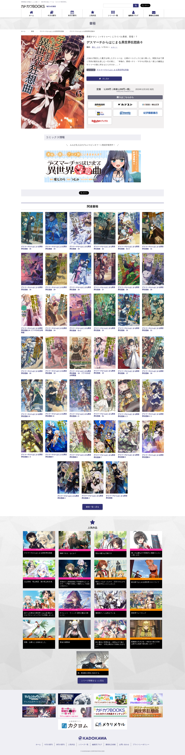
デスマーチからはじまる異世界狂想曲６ (82, 31)
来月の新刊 (72, 15)
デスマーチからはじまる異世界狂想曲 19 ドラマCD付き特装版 (80, 373)
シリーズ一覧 (113, 15)
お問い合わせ (124, 744)
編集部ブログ (133, 15)
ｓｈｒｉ (114, 47)
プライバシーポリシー (141, 744)
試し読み (104, 79)
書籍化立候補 (154, 15)
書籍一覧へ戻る (92, 507)
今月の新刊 (52, 15)
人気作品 (92, 15)
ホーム (31, 15)
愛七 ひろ (96, 47)
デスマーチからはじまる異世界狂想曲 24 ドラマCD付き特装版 (32, 330)
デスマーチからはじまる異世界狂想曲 (52, 31)
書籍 (32, 31)
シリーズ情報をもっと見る (92, 681)
